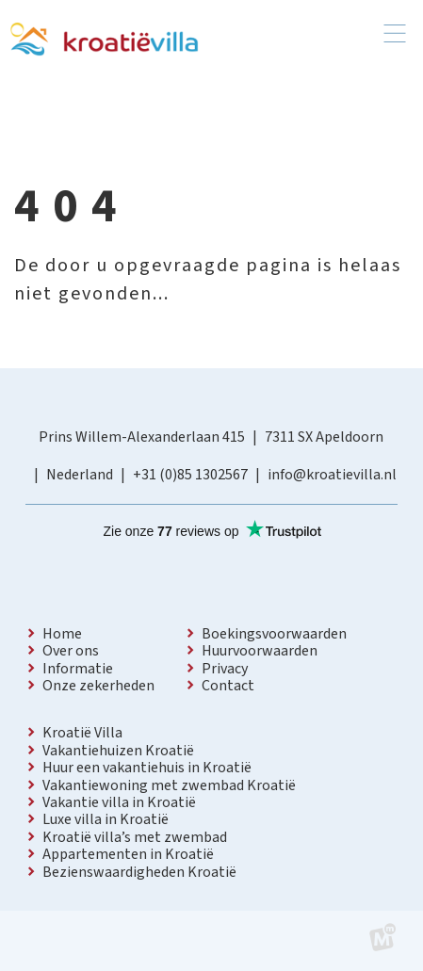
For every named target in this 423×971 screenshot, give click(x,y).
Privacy (225, 668)
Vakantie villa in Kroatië (119, 802)
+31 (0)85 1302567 (190, 474)
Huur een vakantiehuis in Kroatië (147, 767)
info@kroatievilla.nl (332, 474)
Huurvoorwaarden (259, 650)
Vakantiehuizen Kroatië (118, 750)
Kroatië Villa (82, 732)
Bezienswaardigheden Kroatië (139, 872)
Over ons (70, 650)
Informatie (77, 668)
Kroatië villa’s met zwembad (134, 837)
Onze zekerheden (98, 685)
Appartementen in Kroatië (128, 854)
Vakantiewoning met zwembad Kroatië (169, 785)
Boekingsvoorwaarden (274, 633)
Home (62, 633)
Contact (228, 685)
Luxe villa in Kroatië (105, 819)
